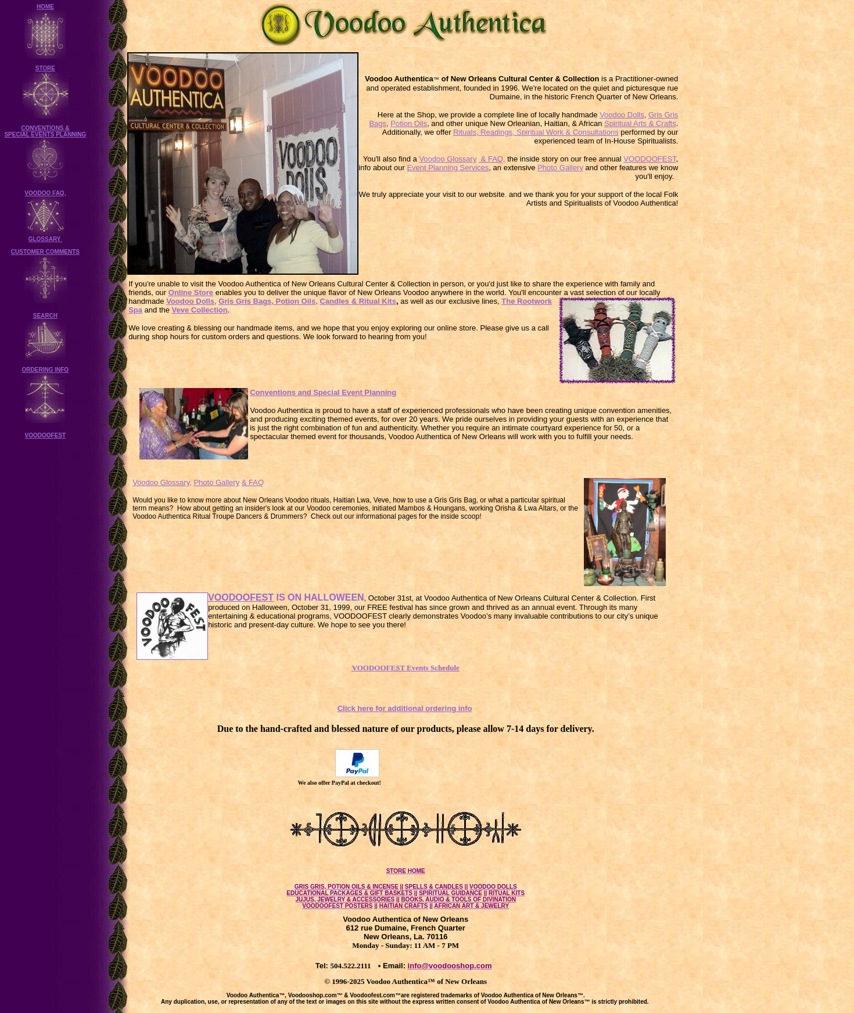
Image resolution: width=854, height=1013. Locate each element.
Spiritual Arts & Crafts (640, 123)
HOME (45, 6)
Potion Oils (408, 123)
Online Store (190, 292)
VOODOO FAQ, (45, 193)
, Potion (285, 301)
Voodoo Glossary (447, 159)
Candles (334, 301)
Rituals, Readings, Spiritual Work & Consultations (535, 132)
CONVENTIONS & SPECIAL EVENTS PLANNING (45, 131)
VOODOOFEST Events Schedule (406, 667)
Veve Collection (200, 310)
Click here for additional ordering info (405, 708)
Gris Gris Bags (244, 301)
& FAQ (253, 482)
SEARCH (45, 315)
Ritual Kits (372, 301)
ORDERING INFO (45, 370)
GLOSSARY (45, 239)
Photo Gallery (560, 167)
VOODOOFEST (45, 435)
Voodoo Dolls (622, 114)
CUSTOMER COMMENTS (45, 252)
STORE (45, 68)
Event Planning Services (448, 167)
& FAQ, (492, 159)
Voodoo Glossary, (162, 482)
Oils (307, 301)
